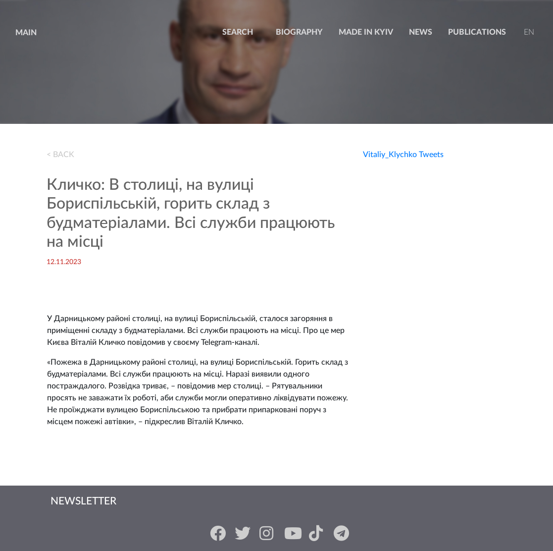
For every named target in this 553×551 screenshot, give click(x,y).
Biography (299, 32)
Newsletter (83, 501)
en (528, 32)
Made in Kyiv (366, 32)
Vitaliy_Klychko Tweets (403, 155)
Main (26, 33)
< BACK (60, 155)
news (420, 32)
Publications (477, 32)
